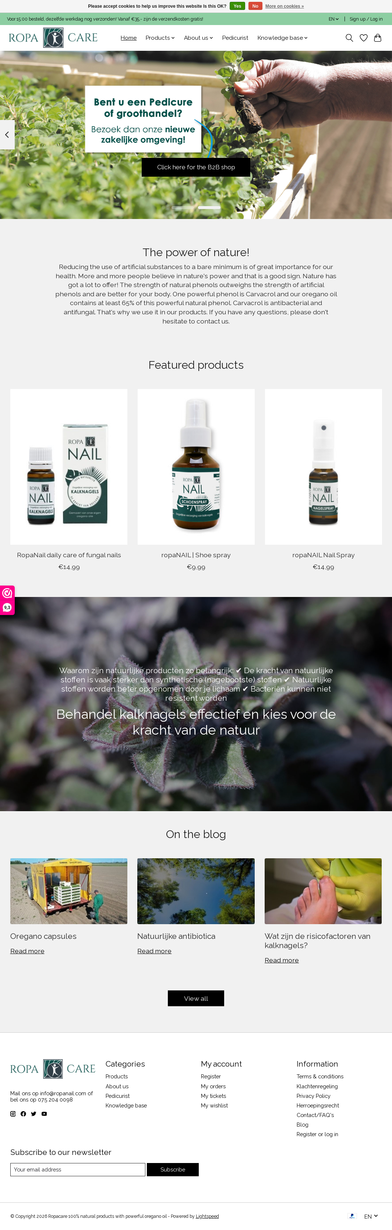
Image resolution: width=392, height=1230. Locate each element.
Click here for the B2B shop (196, 166)
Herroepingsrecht (318, 1105)
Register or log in (317, 1134)
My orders (213, 1086)
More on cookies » (284, 6)
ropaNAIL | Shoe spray (196, 555)
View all (196, 998)
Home (129, 38)
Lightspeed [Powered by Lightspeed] (207, 1216)
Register (211, 1076)
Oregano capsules (43, 936)
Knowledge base (126, 1105)
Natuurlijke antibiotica (176, 936)
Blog (302, 1124)
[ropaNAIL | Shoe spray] (195, 467)
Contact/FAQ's (315, 1115)
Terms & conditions (320, 1076)
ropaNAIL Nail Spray (323, 555)
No (255, 6)
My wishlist (214, 1105)
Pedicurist (235, 38)
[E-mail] (77, 1169)
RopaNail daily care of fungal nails (69, 555)
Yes (237, 6)
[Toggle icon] (349, 38)
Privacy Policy (314, 1096)
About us (117, 1086)
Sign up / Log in (366, 19)
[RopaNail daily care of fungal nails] (68, 467)
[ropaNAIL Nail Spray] (323, 467)
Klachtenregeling (317, 1086)
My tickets (213, 1096)
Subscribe (172, 1169)
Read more (27, 951)
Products (117, 1076)
